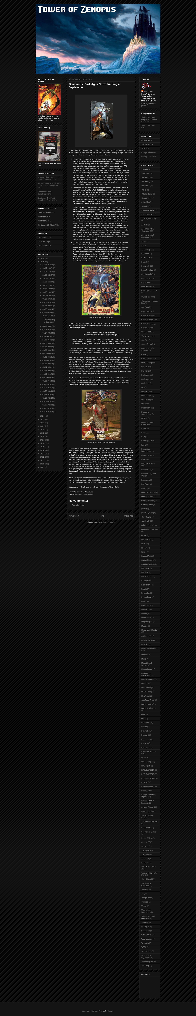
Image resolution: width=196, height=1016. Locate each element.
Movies (144, 655)
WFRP (143, 947)
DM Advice (145, 400)
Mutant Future (146, 669)
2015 (42, 447)
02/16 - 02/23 (47, 398)
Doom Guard (73, 466)
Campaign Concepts (149, 291)
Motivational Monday (149, 649)
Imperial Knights (147, 564)
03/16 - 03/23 (47, 384)
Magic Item (145, 605)
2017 (42, 440)
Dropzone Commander (146, 413)
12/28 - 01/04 (47, 265)
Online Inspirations (148, 708)
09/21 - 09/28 (47, 302)
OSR (143, 719)
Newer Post (74, 516)
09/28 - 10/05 (47, 299)
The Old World (147, 879)
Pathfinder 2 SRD (44, 221)
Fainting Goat (146, 441)
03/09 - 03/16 (47, 388)
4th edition (145, 198)
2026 (42, 258)
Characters (145, 328)
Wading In (145, 927)
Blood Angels (146, 274)
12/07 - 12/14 (47, 272)
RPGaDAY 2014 (147, 770)
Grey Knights (146, 517)
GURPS (144, 535)
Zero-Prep (145, 966)
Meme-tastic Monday (149, 630)
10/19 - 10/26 (47, 289)
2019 (42, 433)
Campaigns (145, 297)
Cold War (145, 340)
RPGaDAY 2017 (147, 778)
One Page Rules (147, 700)
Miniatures (145, 636)
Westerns (145, 943)
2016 (42, 443)
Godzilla (144, 509)
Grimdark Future (147, 525)
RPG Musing (146, 762)
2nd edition (145, 177)
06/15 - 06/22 (47, 347)
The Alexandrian (147, 144)
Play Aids (145, 731)
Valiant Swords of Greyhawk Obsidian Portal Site (149, 119)
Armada (144, 241)
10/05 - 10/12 (47, 295)
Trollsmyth (145, 149)
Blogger (110, 1011)
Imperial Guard (147, 560)
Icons (143, 552)
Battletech (145, 266)
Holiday (144, 548)
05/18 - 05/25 (47, 360)
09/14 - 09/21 (47, 306)
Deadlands (78, 494)
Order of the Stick (44, 246)
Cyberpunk (145, 367)
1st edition (145, 173)
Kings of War (146, 597)
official (127, 150)
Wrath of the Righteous (146, 956)
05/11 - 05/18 (47, 364)
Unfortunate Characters (145, 911)
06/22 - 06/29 (47, 343)
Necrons (144, 684)
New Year (145, 696)
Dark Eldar (145, 383)
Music (143, 659)
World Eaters (146, 951)
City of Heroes (146, 336)
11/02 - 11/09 (47, 282)
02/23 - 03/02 (47, 395)
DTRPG (144, 418)
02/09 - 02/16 (47, 401)
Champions (145, 311)
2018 (42, 436)
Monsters (145, 644)
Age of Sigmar (146, 214)
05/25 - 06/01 (47, 357)
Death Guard (146, 396)
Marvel (144, 614)
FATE (143, 445)
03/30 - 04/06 (47, 381)
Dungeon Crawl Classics (147, 423)
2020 (42, 430)
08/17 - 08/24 (47, 313)
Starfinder (145, 854)
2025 (42, 262)
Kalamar (144, 581)
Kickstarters (145, 585)
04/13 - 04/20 (47, 374)
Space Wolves (146, 838)
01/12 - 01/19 (47, 408)
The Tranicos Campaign (146, 884)
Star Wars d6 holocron (46, 213)
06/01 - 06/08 (47, 353)
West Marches (146, 939)
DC (142, 387)
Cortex (143, 354)
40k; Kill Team (146, 194)
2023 (42, 419)
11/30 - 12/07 (47, 275)
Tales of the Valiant (148, 867)
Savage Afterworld (148, 153)
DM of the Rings (44, 242)
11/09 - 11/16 (47, 278)
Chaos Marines (147, 320)
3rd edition (145, 186)
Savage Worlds (88, 494)
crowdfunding (146, 363)
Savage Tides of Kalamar (147, 802)
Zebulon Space (147, 962)
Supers (144, 863)
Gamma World (147, 505)
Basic (143, 262)
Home (101, 516)
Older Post (128, 516)
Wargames (145, 931)
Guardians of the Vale (149, 529)
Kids (143, 589)
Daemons (145, 371)
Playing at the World (149, 157)
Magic (143, 601)
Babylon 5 (145, 254)
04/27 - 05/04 (47, 371)
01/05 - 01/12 (47, 412)
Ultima (143, 906)
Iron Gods (145, 568)
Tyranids (144, 902)
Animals (144, 225)
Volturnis (144, 923)
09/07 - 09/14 (47, 309)
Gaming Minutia (147, 501)
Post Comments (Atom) (106, 522)
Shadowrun (145, 828)
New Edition (146, 692)
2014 (42, 450)
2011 (42, 460)
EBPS (143, 429)
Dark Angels (146, 375)
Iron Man (144, 572)
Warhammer (146, 935)
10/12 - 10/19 (47, 292)
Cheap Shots (146, 332)
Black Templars (147, 270)
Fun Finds (145, 484)
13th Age (144, 169)
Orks (143, 714)
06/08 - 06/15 (47, 350)
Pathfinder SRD (44, 217)
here (125, 201)
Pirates (144, 727)
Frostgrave (145, 480)
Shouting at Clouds (148, 832)
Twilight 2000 (146, 898)
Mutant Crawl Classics (146, 664)
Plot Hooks (145, 739)
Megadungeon (147, 622)
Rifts (143, 758)
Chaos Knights (147, 315)
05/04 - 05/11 (47, 367)
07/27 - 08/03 (47, 333)
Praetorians (145, 747)
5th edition (145, 206)
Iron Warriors (146, 577)
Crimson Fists (146, 359)
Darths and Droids (45, 237)
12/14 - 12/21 (47, 268)
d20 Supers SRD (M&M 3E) (48, 225)
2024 (42, 416)
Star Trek (144, 846)
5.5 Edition (145, 202)
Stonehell (145, 859)
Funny (143, 488)
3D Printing (145, 182)
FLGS (143, 459)
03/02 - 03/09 (47, 391)
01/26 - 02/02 (47, 405)
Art (142, 245)
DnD (143, 404)
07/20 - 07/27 (47, 336)
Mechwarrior (146, 618)
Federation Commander (146, 450)
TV (142, 894)
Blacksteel (148, 91)
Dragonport (145, 408)
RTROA (144, 782)
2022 (42, 423)
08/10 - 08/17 (47, 326)
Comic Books (146, 344)
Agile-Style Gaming (148, 219)
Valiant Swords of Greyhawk (148, 917)
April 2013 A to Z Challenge (147, 236)
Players (144, 735)
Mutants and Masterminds (146, 674)
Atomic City (145, 250)
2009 (42, 467)
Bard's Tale (145, 258)
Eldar (143, 433)
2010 (42, 464)
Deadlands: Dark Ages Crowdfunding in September (48, 319)
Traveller (144, 889)
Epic (143, 437)
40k (142, 190)
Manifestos (145, 610)
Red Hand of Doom (148, 751)
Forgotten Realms (148, 463)
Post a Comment (78, 505)
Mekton (144, 626)
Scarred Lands (147, 811)
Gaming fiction (146, 496)
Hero (143, 544)
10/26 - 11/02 (47, 285)
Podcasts (145, 743)
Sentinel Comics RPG (149, 821)
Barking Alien (146, 140)
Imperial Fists (146, 556)
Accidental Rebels (148, 210)
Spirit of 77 (145, 842)
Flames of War (147, 455)
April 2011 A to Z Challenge (147, 230)
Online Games (146, 704)
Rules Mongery (147, 786)
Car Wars (145, 307)
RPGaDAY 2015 (147, 774)
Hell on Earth (146, 540)
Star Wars (145, 850)
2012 (42, 457)
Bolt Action (145, 282)
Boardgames (146, 278)
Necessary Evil (147, 680)
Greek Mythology (148, 513)
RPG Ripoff (145, 766)
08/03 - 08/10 (47, 330)
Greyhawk (145, 521)
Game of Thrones (148, 492)
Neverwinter (146, 688)
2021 (42, 426)
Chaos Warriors (147, 324)
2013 (42, 454)
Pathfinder (145, 723)
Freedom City (146, 470)
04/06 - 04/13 (47, 377)
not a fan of (116, 382)
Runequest (145, 791)
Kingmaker (145, 593)
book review (146, 286)
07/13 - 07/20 (47, 340)
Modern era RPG (148, 640)
